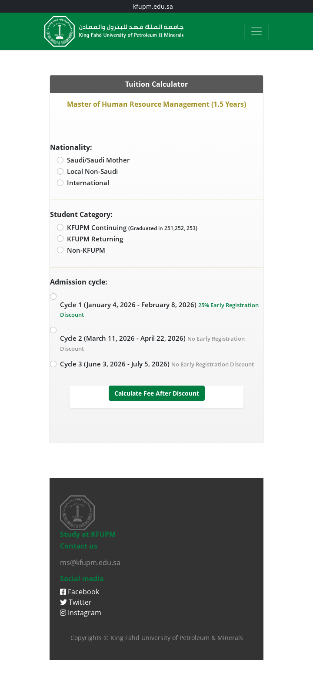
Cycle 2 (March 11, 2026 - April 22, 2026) (152, 343)
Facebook (79, 591)
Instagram (80, 612)
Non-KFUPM (86, 250)
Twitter (76, 602)
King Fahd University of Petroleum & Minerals (176, 638)
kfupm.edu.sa (153, 6)
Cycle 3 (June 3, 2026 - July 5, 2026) (157, 363)
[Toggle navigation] (256, 31)
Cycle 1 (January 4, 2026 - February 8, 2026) (159, 309)
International (88, 182)
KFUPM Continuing (132, 227)
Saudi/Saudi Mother (98, 160)
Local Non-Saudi (92, 171)
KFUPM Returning (95, 238)
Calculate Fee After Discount (156, 393)
